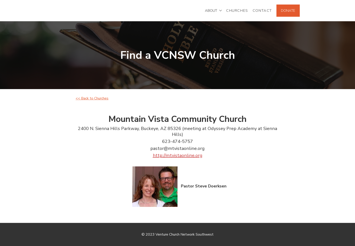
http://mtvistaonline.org (177, 155)
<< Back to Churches (92, 98)
